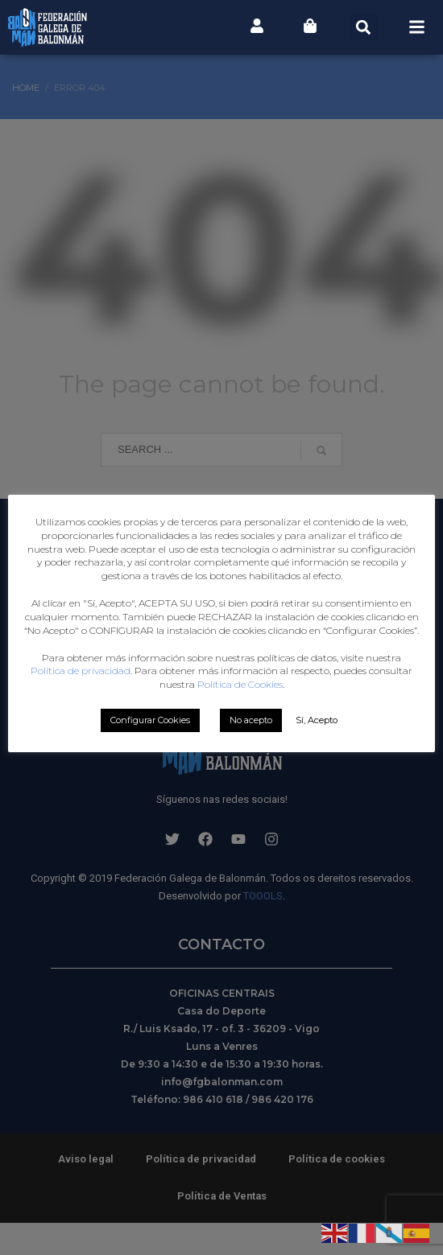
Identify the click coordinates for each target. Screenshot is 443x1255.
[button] (363, 27)
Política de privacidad (262, 698)
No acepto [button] (251, 761)
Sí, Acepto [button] (316, 761)
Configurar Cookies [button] (150, 761)
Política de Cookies (240, 725)
